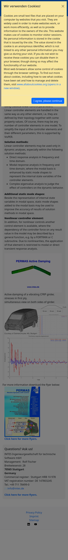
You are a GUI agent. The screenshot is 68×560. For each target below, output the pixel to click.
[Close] (62, 6)
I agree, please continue (48, 101)
